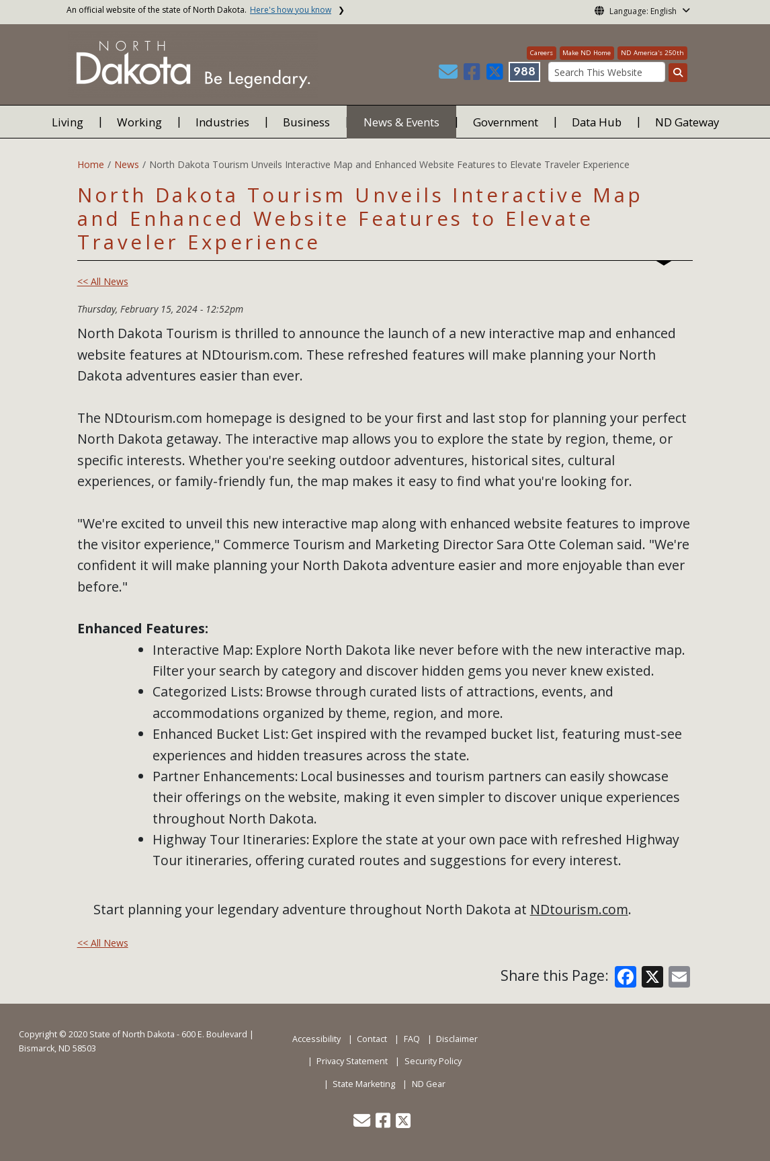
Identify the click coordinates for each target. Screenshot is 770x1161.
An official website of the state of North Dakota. (199, 9)
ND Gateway (687, 122)
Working (139, 122)
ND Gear (428, 1084)
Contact (372, 1039)
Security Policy (433, 1061)
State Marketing (364, 1084)
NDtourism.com (579, 909)
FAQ (412, 1039)
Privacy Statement (352, 1061)
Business (306, 122)
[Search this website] (678, 72)
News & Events (401, 122)
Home (90, 164)
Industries (222, 122)
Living (67, 122)
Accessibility (316, 1039)
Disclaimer (457, 1039)
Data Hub (597, 122)
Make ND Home (586, 52)
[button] (449, 75)
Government (505, 122)
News (126, 164)
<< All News (102, 281)
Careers (541, 52)
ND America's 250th (652, 52)
